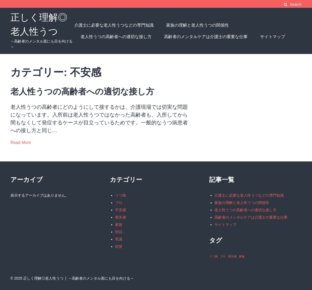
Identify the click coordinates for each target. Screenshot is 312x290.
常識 (118, 239)
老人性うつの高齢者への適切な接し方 (116, 36)
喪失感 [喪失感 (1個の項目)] (232, 256)
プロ (118, 203)
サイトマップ (272, 36)
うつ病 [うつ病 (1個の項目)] (213, 256)
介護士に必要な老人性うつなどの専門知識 (114, 25)
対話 (118, 232)
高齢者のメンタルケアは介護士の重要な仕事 (206, 36)
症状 (118, 246)
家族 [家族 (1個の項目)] (242, 256)
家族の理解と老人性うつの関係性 (197, 25)
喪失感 (120, 217)
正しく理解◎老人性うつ (43, 278)
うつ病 (120, 195)
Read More (20, 142)
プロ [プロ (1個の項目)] (223, 256)
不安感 (120, 210)
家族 (118, 224)
